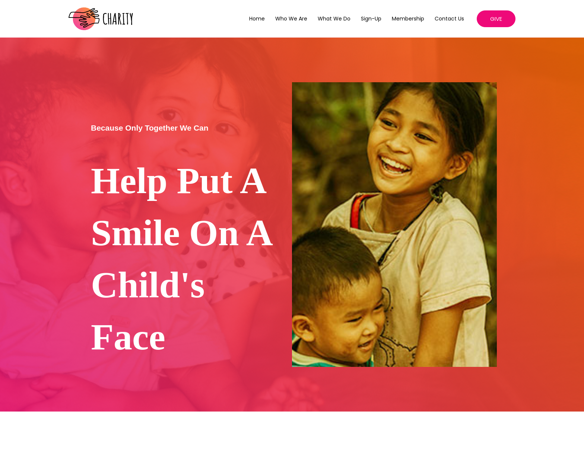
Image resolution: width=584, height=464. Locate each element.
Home (257, 18)
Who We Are (291, 18)
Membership (408, 18)
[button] (496, 18)
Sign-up (371, 18)
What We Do (334, 18)
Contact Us (449, 18)
